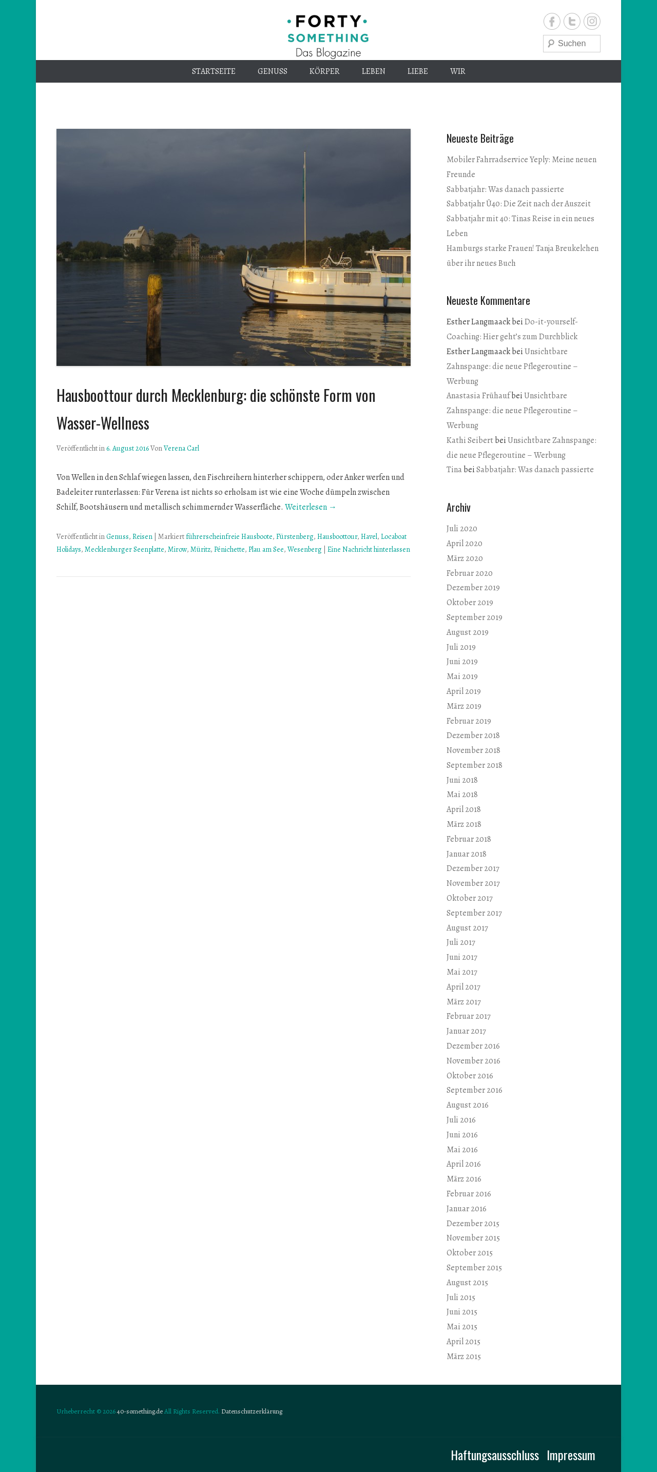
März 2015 (464, 1356)
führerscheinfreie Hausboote (229, 536)
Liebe (418, 71)
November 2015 (473, 1238)
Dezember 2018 (473, 735)
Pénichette (229, 549)
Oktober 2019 (470, 602)
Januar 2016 (467, 1208)
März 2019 (464, 706)
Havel (369, 536)
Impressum (571, 1454)
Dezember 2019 (473, 587)
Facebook (552, 21)
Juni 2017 (462, 957)
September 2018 (475, 765)
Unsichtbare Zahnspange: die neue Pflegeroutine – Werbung (512, 366)
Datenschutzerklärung (251, 1411)
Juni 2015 (462, 1312)
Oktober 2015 (470, 1252)
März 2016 (464, 1179)
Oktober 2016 (470, 1075)
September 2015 (474, 1267)
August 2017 (467, 928)
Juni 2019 (462, 661)
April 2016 (464, 1164)
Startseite (214, 71)
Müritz (200, 549)
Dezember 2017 (473, 868)
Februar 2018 (469, 839)
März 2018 (464, 824)
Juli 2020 (462, 528)
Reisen (142, 536)
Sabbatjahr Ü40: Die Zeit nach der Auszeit (519, 203)
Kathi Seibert (470, 440)
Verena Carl (181, 448)
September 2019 (475, 617)
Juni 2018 (462, 780)
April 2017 (463, 987)
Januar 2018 (467, 854)
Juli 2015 (461, 1297)
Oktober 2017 (470, 898)
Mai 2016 (462, 1149)
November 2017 (473, 883)
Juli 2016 (461, 1120)
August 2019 (468, 632)
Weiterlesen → (311, 507)
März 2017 (464, 1002)
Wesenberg (304, 549)
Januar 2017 (466, 1031)
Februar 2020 (470, 573)
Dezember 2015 (473, 1223)
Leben (373, 71)
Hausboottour (337, 536)
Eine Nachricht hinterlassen (368, 549)
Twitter (572, 21)
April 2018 (464, 809)
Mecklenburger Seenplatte (124, 549)
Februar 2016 (469, 1193)
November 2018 (473, 750)
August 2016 (468, 1105)
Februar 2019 (469, 721)
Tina (454, 469)
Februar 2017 (469, 1016)
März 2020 (465, 558)
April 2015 (463, 1341)
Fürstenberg (295, 536)
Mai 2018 (462, 794)
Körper (325, 71)
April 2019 (464, 691)
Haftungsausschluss (495, 1454)
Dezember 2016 (473, 1046)
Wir (458, 71)
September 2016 (475, 1090)
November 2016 (473, 1061)
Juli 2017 (461, 942)
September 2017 (474, 913)
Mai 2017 (462, 972)
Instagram (592, 21)
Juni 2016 (462, 1134)
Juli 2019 (461, 647)
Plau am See (266, 549)
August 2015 (467, 1282)
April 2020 (464, 543)
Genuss (272, 71)
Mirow (177, 549)
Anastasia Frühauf (478, 395)
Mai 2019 (462, 676)
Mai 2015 (462, 1326)
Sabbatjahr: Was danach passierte (505, 189)
